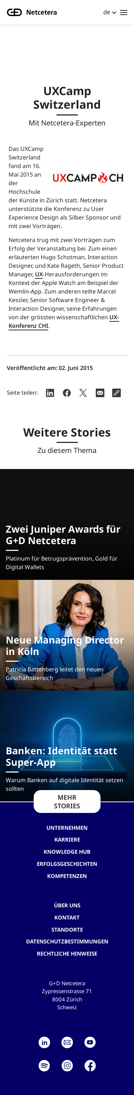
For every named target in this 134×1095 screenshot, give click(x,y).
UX (39, 274)
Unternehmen (67, 827)
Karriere (67, 839)
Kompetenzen (67, 875)
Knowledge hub (67, 851)
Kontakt (67, 917)
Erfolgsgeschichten (67, 863)
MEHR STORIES (67, 801)
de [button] (106, 12)
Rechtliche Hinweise (67, 953)
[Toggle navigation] (123, 12)
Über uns (67, 905)
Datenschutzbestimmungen (67, 941)
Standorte (67, 929)
